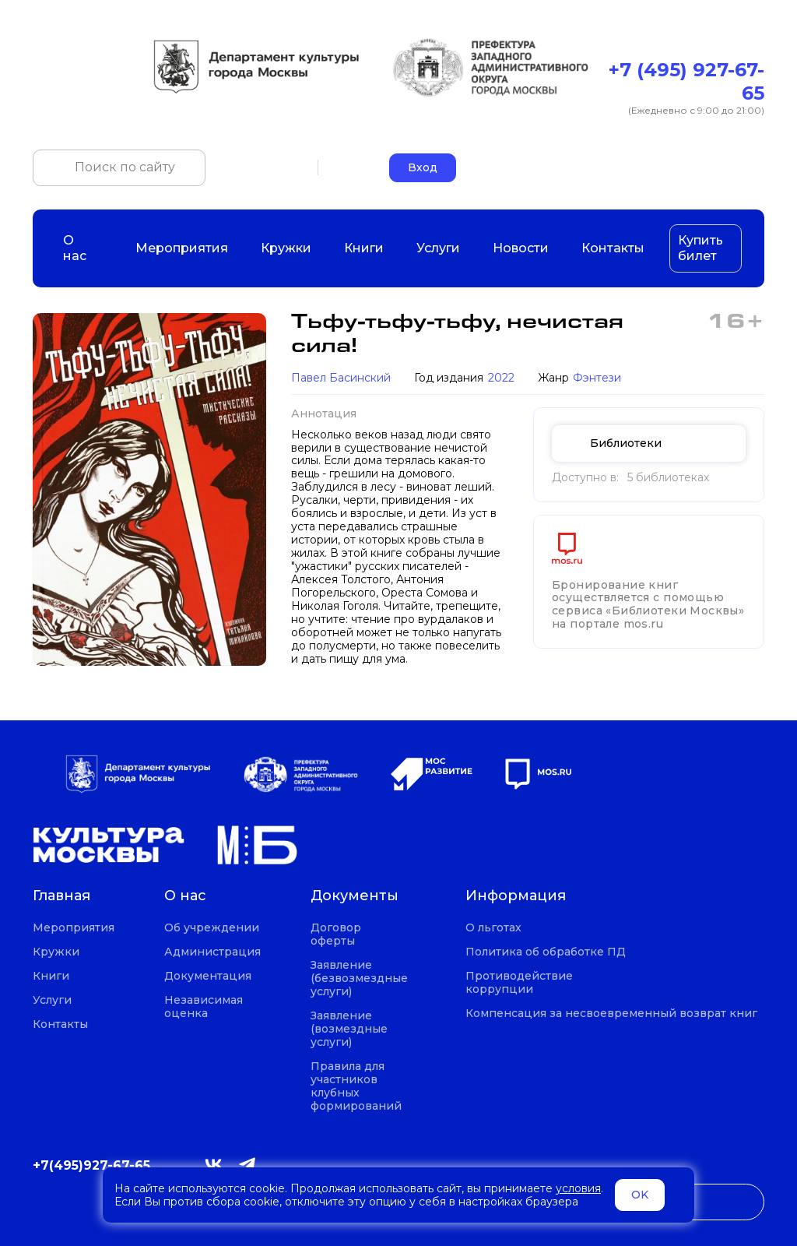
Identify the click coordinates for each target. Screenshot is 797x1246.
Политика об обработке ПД (545, 952)
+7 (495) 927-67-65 (686, 81)
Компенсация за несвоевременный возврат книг (611, 1013)
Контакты (612, 248)
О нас (83, 248)
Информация (515, 896)
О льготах (493, 928)
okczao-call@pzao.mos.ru (693, 167)
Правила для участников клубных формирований (356, 1086)
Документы (354, 896)
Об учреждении (211, 928)
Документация (207, 976)
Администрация (212, 952)
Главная (61, 896)
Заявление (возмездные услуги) (349, 1029)
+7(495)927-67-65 (91, 1165)
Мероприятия (181, 248)
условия (578, 1188)
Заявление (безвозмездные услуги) (359, 978)
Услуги (438, 248)
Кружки (286, 248)
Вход (422, 167)
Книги (364, 248)
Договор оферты (336, 934)
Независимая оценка (203, 1007)
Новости (521, 248)
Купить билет (700, 248)
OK (639, 1195)
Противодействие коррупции (519, 983)
